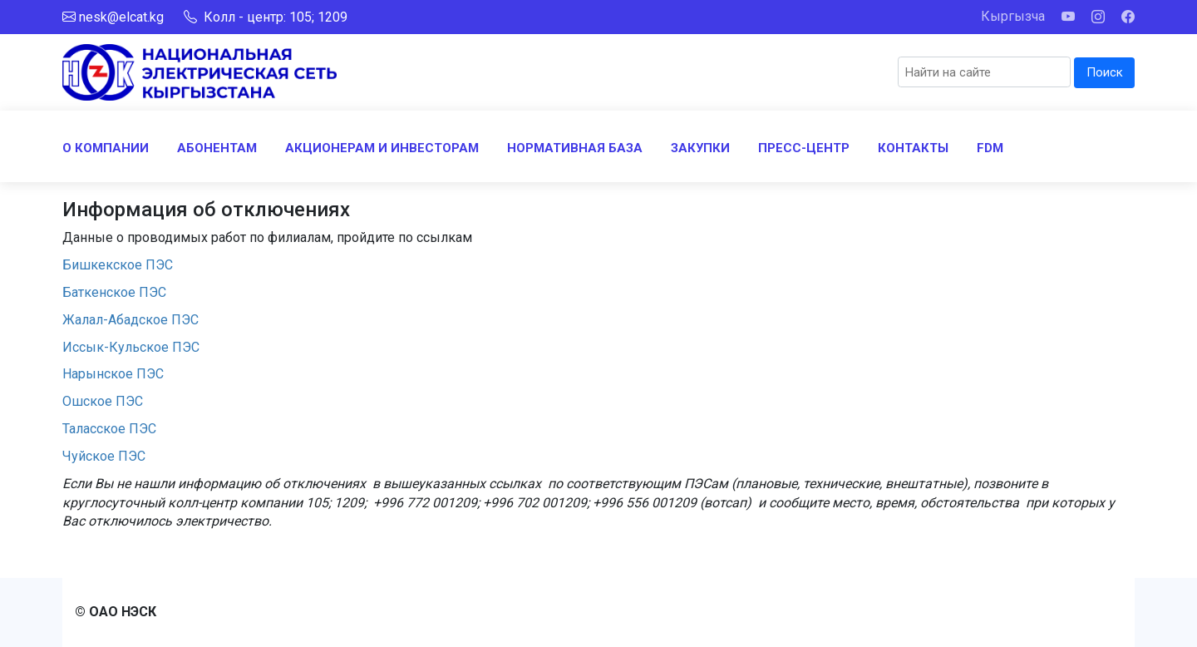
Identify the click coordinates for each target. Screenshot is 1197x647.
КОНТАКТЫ (913, 148)
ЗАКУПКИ (700, 148)
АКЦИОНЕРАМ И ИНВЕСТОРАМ (382, 148)
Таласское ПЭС (109, 429)
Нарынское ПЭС (113, 374)
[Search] (984, 72)
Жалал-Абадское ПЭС (130, 320)
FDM (990, 148)
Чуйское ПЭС (103, 456)
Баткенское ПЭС (117, 292)
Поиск (1104, 72)
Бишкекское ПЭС (117, 265)
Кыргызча (1013, 16)
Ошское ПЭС (102, 401)
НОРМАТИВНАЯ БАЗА (575, 148)
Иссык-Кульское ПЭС (131, 347)
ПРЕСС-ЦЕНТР (804, 148)
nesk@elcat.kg (121, 17)
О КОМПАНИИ (105, 148)
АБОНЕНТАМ (217, 148)
